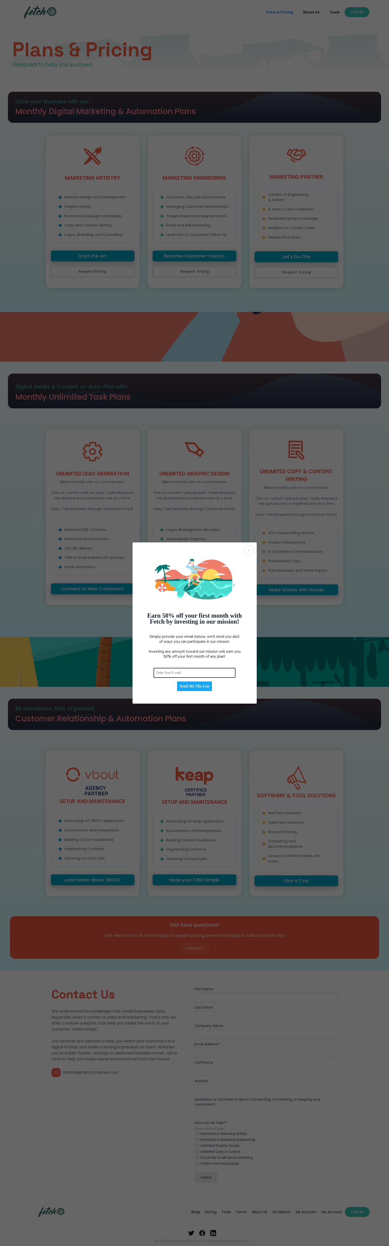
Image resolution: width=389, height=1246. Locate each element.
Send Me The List (194, 686)
